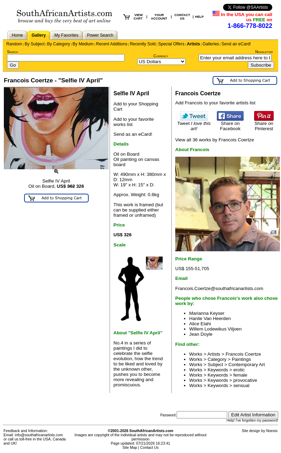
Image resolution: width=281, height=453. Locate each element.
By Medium (83, 44)
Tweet (194, 124)
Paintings (241, 359)
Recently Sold (143, 44)
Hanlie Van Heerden (210, 318)
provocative (245, 380)
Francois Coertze (243, 354)
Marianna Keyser (206, 313)
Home (17, 35)
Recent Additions (111, 44)
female (240, 375)
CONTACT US (182, 16)
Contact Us (149, 447)
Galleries (210, 44)
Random (14, 44)
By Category (58, 44)
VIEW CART (138, 16)
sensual (241, 385)
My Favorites (66, 35)
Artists (193, 44)
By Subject (34, 44)
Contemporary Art (246, 364)
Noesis (272, 431)
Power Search (100, 35)
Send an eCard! (236, 44)
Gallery (38, 35)
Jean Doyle (201, 334)
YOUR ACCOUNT (159, 16)
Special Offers (171, 44)
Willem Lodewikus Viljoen (215, 329)
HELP (199, 16)
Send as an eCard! (132, 134)
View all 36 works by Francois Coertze (214, 139)
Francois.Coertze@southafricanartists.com (219, 288)
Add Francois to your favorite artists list (215, 102)
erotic (239, 369)
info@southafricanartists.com (39, 435)
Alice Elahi (200, 323)
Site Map (130, 447)
